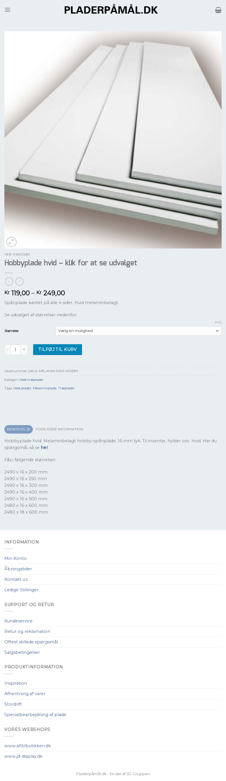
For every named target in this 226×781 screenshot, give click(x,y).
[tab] (18, 429)
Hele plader (22, 388)
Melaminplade (44, 388)
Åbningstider (18, 568)
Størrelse (11, 331)
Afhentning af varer (24, 693)
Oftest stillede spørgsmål (31, 642)
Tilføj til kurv (57, 349)
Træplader (66, 388)
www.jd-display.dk (23, 756)
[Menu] (7, 9)
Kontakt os (16, 579)
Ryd (218, 322)
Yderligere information (59, 429)
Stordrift (13, 704)
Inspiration (15, 683)
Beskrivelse (19, 429)
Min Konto (15, 558)
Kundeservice (18, 621)
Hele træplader (17, 254)
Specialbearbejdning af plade (35, 714)
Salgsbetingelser (22, 652)
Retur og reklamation (27, 631)
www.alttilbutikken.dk (27, 745)
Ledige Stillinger (21, 589)
